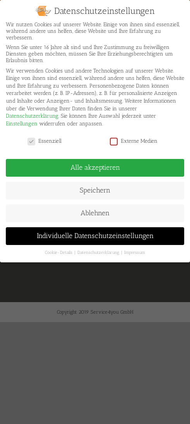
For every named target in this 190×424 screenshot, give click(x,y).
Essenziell (44, 137)
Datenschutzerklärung (32, 112)
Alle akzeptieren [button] (95, 164)
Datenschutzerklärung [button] (98, 249)
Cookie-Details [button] (59, 249)
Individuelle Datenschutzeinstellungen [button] (95, 232)
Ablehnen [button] (95, 209)
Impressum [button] (134, 249)
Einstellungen (22, 120)
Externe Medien (133, 137)
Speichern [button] (95, 187)
